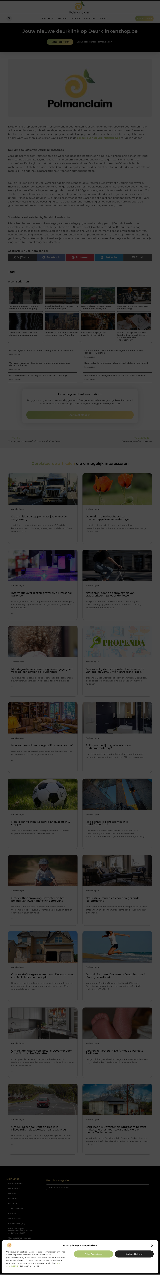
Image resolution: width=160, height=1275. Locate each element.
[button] (152, 1245)
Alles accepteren (93, 1254)
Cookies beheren (134, 1254)
